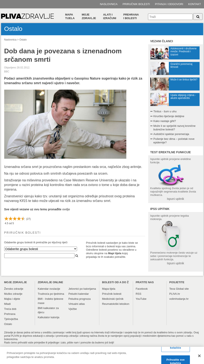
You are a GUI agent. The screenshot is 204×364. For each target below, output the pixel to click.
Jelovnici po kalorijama (82, 288)
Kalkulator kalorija (48, 317)
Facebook (142, 288)
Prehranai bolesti (131, 16)
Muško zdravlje (13, 293)
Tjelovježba (11, 319)
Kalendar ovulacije (49, 288)
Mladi (7, 303)
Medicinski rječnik (113, 298)
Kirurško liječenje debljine (168, 116)
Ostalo (23, 39)
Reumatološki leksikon (115, 303)
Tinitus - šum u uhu (165, 111)
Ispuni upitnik (175, 198)
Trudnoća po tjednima (51, 293)
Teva (172, 288)
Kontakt (194, 4)
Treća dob (10, 308)
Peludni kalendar (78, 293)
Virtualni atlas (76, 303)
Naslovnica (108, 4)
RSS (138, 293)
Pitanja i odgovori (169, 4)
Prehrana (9, 314)
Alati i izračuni (109, 16)
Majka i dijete (12, 298)
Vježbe (72, 308)
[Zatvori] (199, 357)
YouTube (141, 298)
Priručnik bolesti (136, 4)
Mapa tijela (70, 16)
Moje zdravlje (89, 16)
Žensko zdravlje (13, 288)
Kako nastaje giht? (164, 121)
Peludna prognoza (79, 298)
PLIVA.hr (174, 293)
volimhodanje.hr (179, 298)
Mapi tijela (114, 253)
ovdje (66, 209)
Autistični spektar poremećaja (171, 134)
